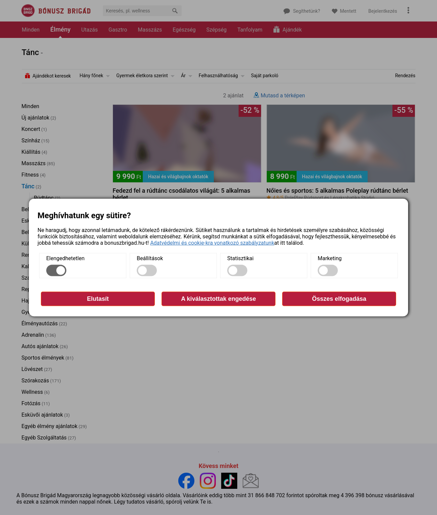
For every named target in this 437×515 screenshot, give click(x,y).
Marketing (329, 258)
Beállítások (150, 258)
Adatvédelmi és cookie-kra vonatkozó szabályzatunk (212, 242)
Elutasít (98, 298)
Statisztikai (240, 258)
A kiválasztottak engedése (218, 298)
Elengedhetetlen (65, 258)
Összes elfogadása (339, 298)
